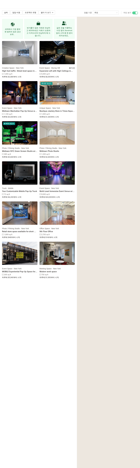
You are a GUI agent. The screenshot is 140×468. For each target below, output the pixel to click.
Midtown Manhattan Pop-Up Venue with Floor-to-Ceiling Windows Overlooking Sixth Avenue (19, 111)
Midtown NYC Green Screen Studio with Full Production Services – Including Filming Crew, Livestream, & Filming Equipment (19, 151)
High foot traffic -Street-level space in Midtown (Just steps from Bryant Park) (19, 71)
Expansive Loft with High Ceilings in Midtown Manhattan (55, 71)
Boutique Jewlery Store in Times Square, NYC (57, 111)
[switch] (135, 12)
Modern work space (48, 271)
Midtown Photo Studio (49, 151)
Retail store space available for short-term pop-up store (18, 231)
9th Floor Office (46, 231)
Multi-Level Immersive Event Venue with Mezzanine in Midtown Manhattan (57, 191)
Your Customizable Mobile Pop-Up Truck (19, 191)
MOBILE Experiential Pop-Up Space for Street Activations (18, 271)
